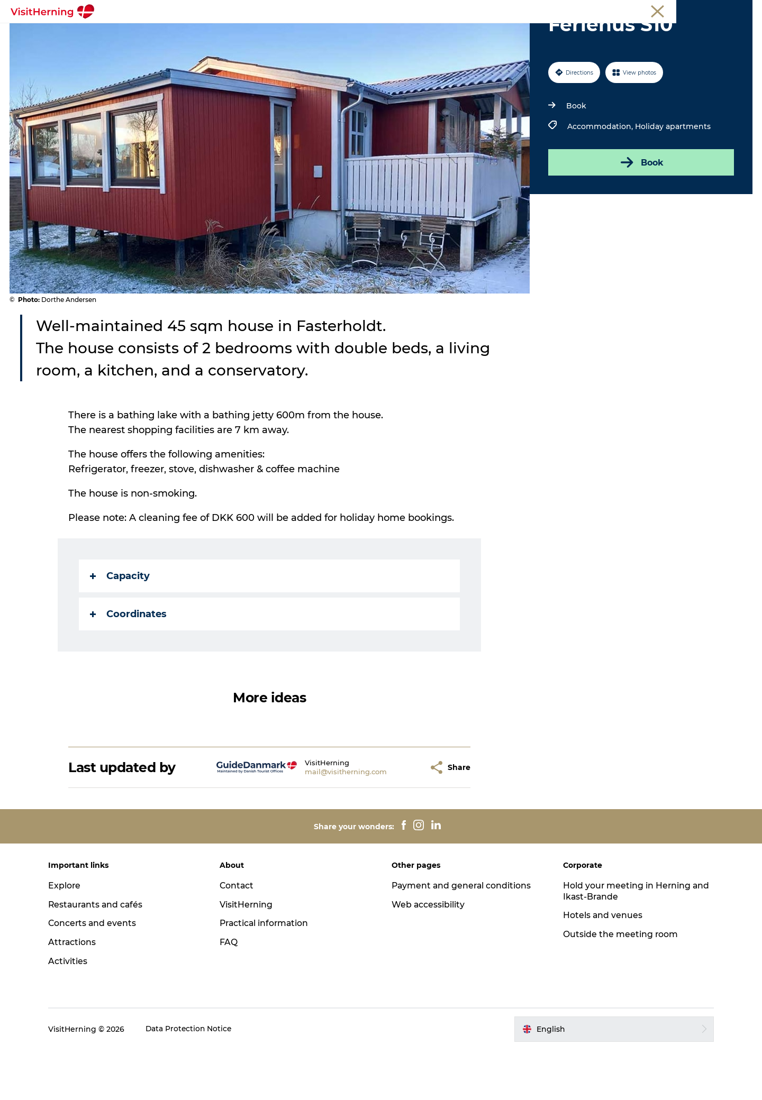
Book (576, 156)
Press (742, 10)
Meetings (659, 10)
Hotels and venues (601, 965)
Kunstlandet (310, 34)
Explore (69, 936)
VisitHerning (249, 955)
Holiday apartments (672, 176)
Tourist (623, 10)
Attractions (77, 992)
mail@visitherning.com (326, 822)
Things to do (376, 34)
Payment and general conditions (462, 936)
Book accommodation (579, 34)
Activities (72, 1011)
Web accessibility (428, 955)
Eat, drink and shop (231, 34)
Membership (704, 10)
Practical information (268, 973)
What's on (157, 34)
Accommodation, (600, 176)
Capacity (120, 626)
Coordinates (128, 664)
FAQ (231, 992)
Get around (440, 34)
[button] (400, 818)
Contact (239, 936)
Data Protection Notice (194, 1079)
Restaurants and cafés (101, 955)
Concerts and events (97, 973)
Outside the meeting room (618, 984)
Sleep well (499, 34)
